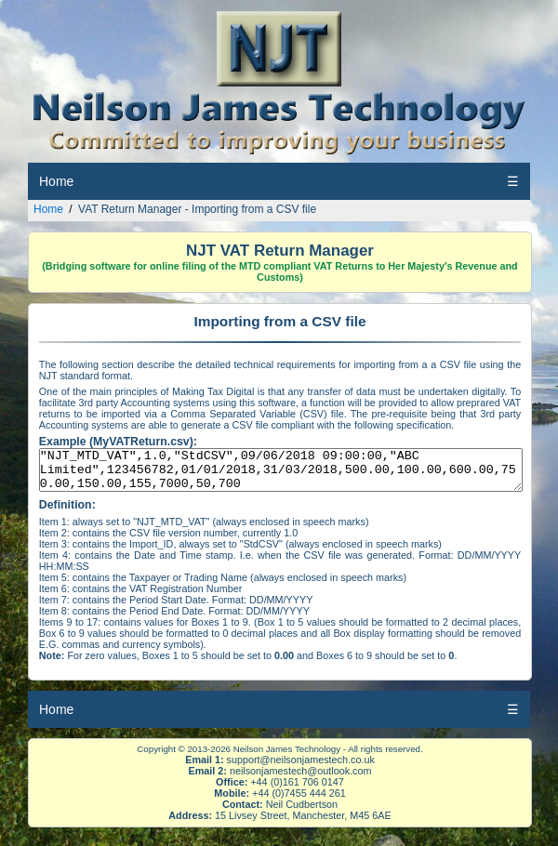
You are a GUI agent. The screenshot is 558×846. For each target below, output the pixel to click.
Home (56, 181)
